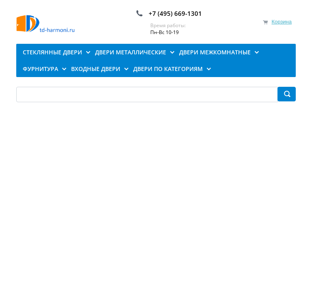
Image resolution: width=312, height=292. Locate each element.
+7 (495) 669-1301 (175, 13)
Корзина (281, 22)
